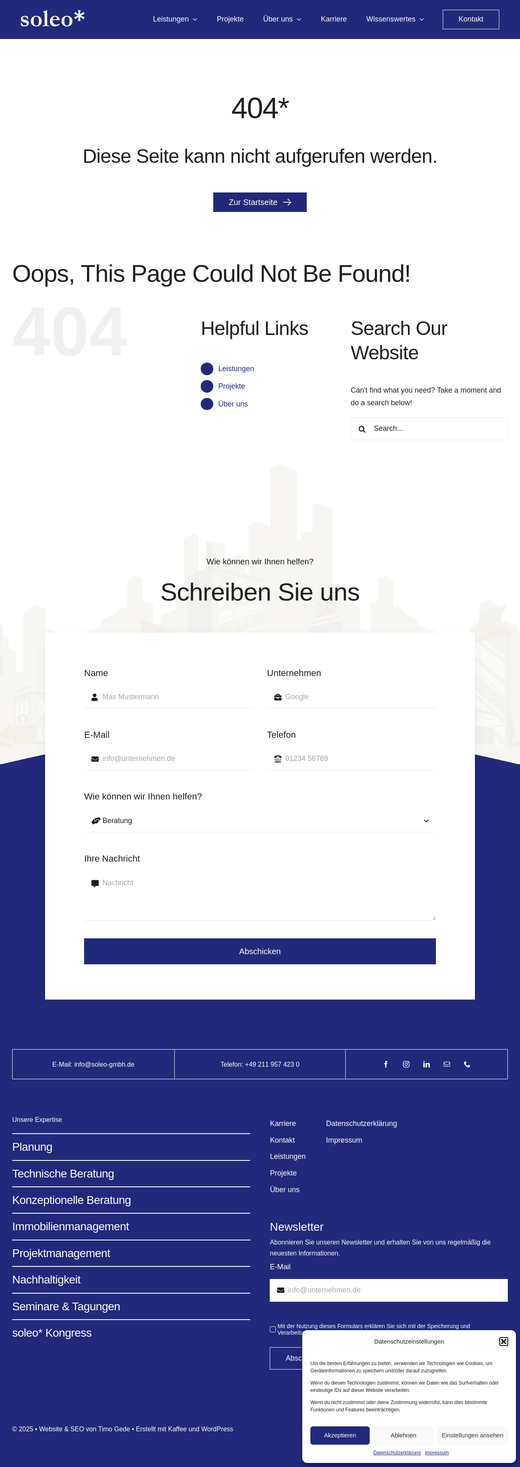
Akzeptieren (340, 1435)
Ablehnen (403, 1435)
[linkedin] (426, 1064)
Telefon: (233, 1064)
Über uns (233, 404)
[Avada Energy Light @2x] (52, 14)
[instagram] (406, 1064)
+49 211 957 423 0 (272, 1064)
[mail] (447, 1064)
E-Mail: (63, 1064)
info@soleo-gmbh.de (104, 1064)
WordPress (217, 1429)
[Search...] (429, 428)
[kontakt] (471, 19)
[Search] (362, 428)
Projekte (231, 386)
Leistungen (236, 369)
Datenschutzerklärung (397, 1453)
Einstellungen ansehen (472, 1435)
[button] (504, 1341)
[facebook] (386, 1064)
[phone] (467, 1064)
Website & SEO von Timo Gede (84, 1429)
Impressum (437, 1453)
